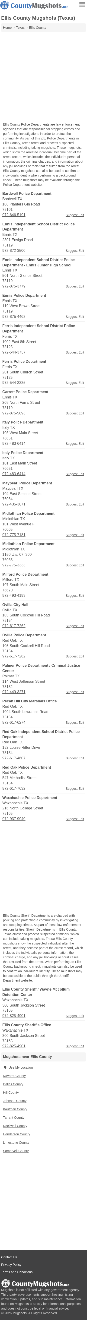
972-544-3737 (14, 352)
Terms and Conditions (16, 1272)
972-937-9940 (14, 819)
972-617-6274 (14, 722)
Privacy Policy (11, 1264)
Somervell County (16, 1151)
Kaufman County (15, 1109)
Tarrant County (13, 1117)
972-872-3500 (14, 251)
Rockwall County (15, 1126)
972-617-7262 (14, 626)
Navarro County (14, 1076)
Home (7, 27)
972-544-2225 (14, 383)
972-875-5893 (14, 413)
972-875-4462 (14, 317)
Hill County (11, 1092)
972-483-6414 (14, 443)
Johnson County (14, 1101)
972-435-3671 (14, 504)
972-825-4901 (14, 1016)
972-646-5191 (14, 215)
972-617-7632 (14, 788)
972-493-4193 (14, 595)
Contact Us (9, 1257)
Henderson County (16, 1134)
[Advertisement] (43, 77)
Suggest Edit (75, 215)
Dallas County (13, 1084)
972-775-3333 (14, 565)
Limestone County (16, 1142)
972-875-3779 (14, 286)
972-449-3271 (14, 692)
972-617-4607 (14, 758)
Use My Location (18, 1067)
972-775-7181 (14, 535)
